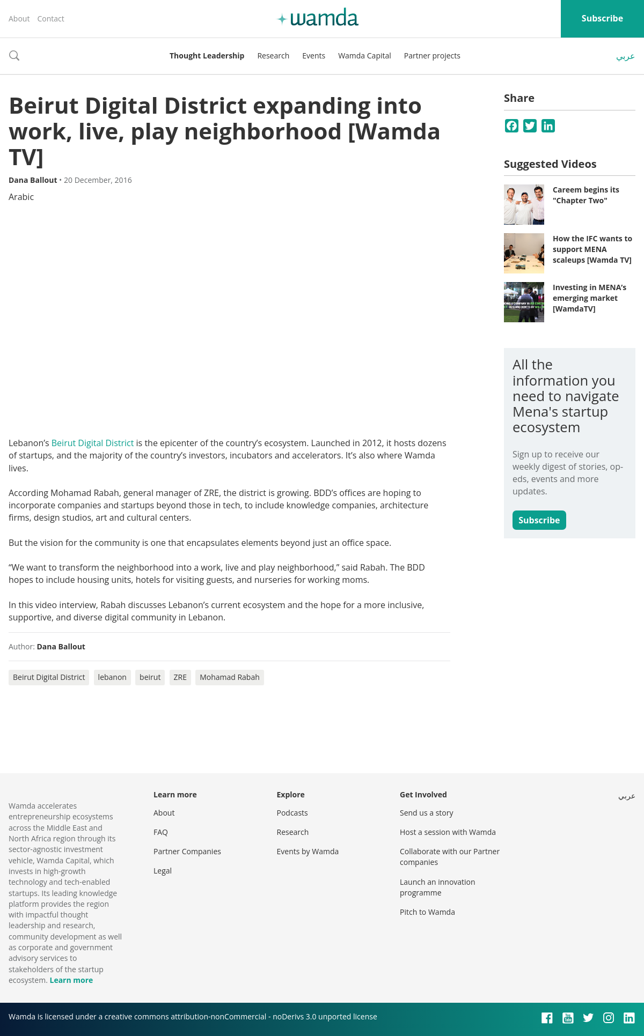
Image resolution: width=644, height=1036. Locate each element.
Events (313, 55)
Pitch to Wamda (427, 912)
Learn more (71, 980)
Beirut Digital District (93, 443)
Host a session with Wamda (448, 832)
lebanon (112, 677)
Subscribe (602, 18)
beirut (150, 677)
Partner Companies (187, 851)
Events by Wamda (308, 851)
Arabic (21, 197)
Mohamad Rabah (230, 677)
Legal (162, 870)
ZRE (180, 677)
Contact (50, 18)
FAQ (160, 832)
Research (273, 55)
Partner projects (432, 55)
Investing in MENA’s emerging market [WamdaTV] (589, 297)
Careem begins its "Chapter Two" (586, 194)
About (19, 18)
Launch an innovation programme (437, 887)
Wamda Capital (364, 55)
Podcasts (292, 813)
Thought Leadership (207, 55)
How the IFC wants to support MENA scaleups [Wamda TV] (592, 248)
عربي (625, 55)
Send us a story (426, 813)
